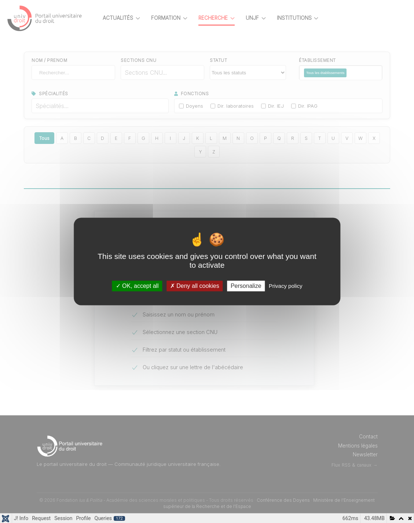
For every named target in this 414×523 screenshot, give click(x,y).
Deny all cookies (194, 286)
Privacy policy (286, 286)
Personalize (246, 286)
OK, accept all (137, 286)
